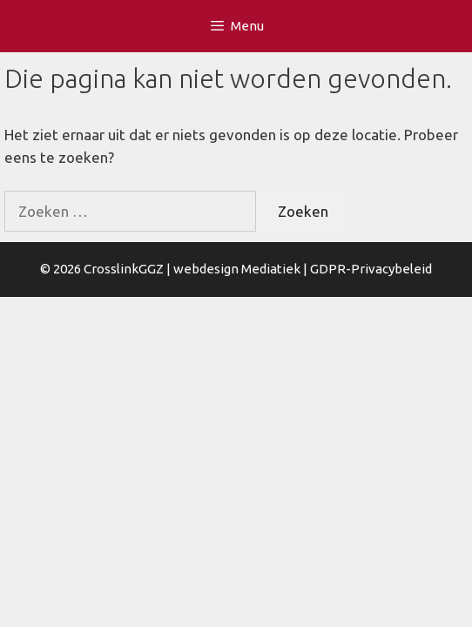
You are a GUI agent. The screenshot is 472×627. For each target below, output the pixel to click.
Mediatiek (270, 268)
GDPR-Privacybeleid (371, 268)
